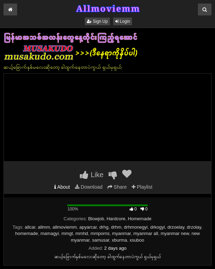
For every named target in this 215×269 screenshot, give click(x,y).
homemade (26, 233)
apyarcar (88, 227)
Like (91, 175)
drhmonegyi (136, 227)
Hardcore (115, 218)
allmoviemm (65, 227)
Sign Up (97, 21)
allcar (30, 227)
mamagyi (50, 233)
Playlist (142, 187)
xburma (119, 240)
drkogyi (157, 227)
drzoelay (175, 227)
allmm (44, 227)
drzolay (194, 227)
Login (122, 21)
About (62, 187)
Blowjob (96, 218)
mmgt (67, 233)
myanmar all (145, 233)
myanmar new (175, 233)
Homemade (139, 218)
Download (89, 187)
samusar (100, 240)
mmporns (100, 233)
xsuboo (137, 240)
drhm (116, 227)
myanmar (121, 233)
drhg (104, 227)
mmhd (81, 233)
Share (117, 187)
